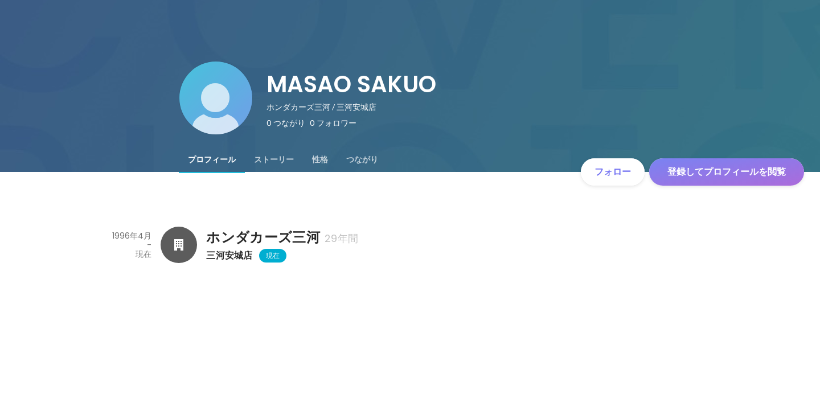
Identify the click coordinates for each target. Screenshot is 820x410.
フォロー (612, 171)
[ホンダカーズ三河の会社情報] (179, 245)
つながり (362, 159)
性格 (320, 159)
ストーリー (274, 159)
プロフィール (212, 159)
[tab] (212, 159)
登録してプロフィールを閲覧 (726, 171)
